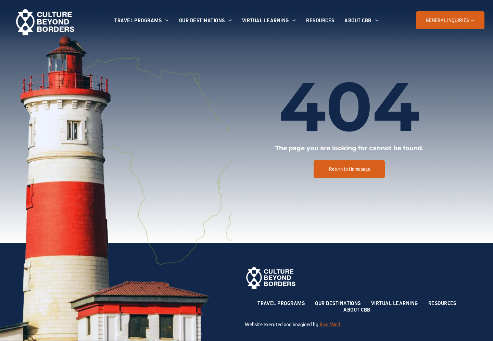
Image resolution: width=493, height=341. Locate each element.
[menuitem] (141, 20)
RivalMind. (330, 324)
